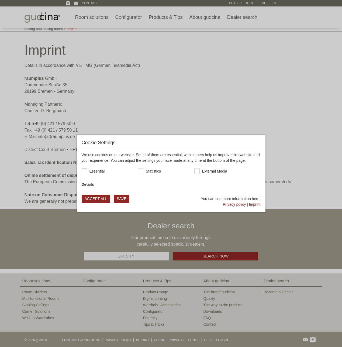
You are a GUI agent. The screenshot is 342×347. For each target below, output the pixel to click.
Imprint (255, 204)
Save (121, 199)
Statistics (153, 171)
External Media (214, 171)
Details (88, 184)
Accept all (96, 199)
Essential (97, 171)
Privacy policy (234, 204)
